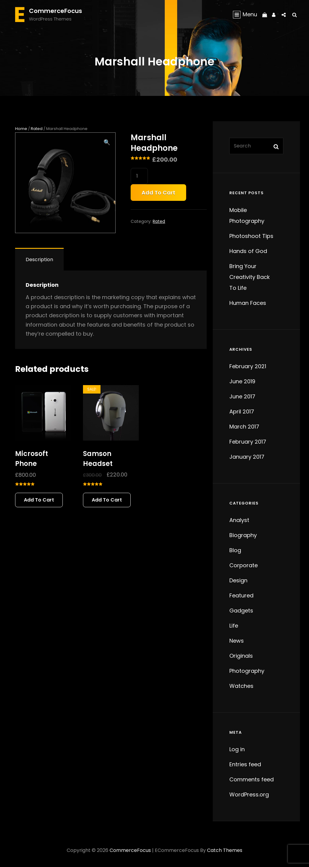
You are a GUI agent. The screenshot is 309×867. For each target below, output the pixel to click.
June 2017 (242, 396)
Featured (241, 595)
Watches (241, 686)
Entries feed (245, 764)
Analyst (239, 520)
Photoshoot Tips (251, 236)
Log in (237, 749)
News (236, 640)
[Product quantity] (139, 176)
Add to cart (158, 192)
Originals (241, 656)
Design (238, 580)
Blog (235, 550)
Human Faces (247, 303)
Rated (37, 128)
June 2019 (242, 381)
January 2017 (246, 456)
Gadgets (241, 610)
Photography (246, 671)
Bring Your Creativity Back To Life (249, 277)
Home (21, 128)
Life (233, 625)
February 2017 (247, 441)
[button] (107, 142)
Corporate (243, 565)
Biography (243, 535)
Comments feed (251, 779)
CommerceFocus (55, 11)
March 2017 (244, 426)
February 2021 (247, 366)
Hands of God (248, 251)
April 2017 (241, 411)
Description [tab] (39, 259)
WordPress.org (249, 794)
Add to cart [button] (39, 499)
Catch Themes (224, 850)
